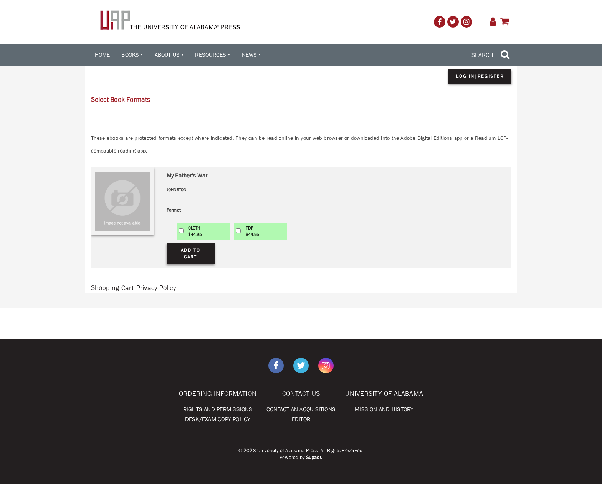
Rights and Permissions (218, 409)
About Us (167, 54)
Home (102, 54)
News (249, 54)
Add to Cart (190, 253)
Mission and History (384, 409)
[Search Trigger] (491, 55)
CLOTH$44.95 (194, 231)
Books (130, 54)
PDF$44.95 (252, 231)
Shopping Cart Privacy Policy (133, 288)
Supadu (314, 457)
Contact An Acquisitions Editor (301, 414)
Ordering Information (218, 393)
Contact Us (301, 393)
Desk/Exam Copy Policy (218, 419)
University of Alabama (384, 393)
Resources (210, 54)
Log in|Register (480, 76)
